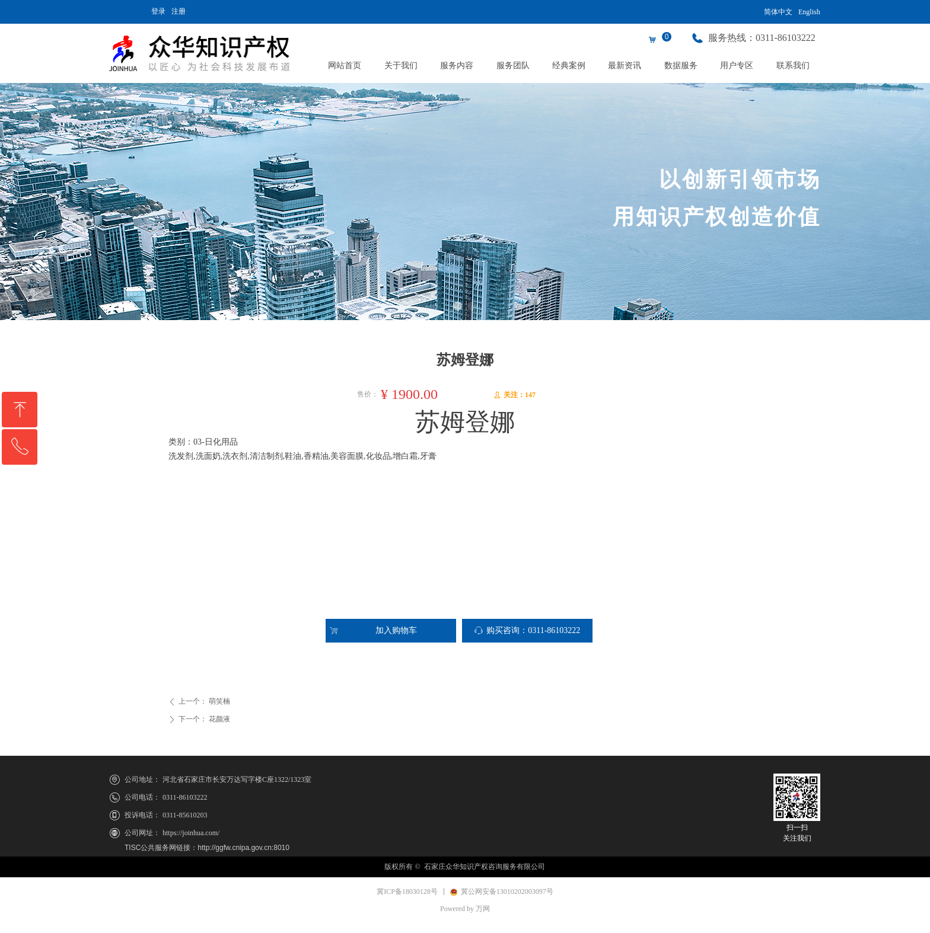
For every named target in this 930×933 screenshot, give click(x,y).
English (809, 12)
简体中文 (778, 12)
